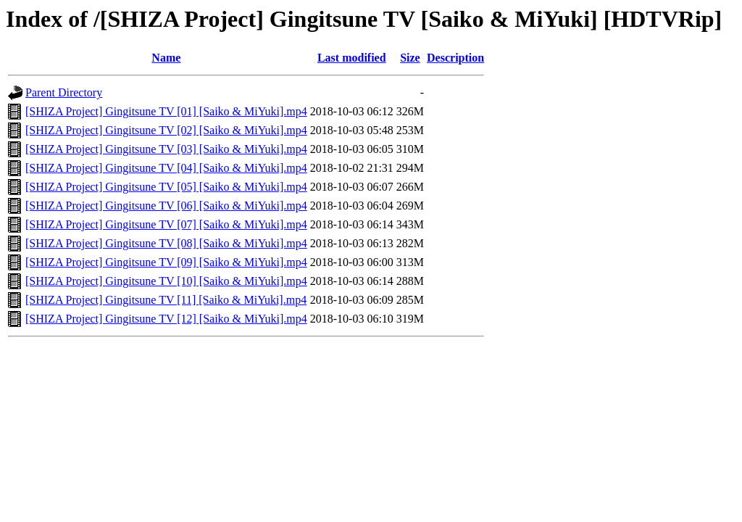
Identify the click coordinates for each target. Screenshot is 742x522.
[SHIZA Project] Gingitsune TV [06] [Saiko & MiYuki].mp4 (166, 205)
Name (165, 57)
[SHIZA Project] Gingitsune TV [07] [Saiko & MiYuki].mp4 (166, 224)
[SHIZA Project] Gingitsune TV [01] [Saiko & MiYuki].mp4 (166, 111)
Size (410, 57)
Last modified (351, 57)
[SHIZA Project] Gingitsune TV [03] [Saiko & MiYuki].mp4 (166, 149)
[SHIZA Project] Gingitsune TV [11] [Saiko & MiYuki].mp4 (166, 300)
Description (455, 57)
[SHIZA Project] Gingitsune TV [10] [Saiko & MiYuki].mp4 (166, 281)
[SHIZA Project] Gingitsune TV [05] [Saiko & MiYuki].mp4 (166, 187)
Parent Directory (63, 92)
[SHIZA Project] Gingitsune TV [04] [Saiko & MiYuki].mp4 (166, 168)
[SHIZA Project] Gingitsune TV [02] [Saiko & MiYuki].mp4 (166, 130)
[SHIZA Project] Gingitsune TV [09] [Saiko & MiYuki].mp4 (166, 262)
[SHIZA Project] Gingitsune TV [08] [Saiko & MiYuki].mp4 (166, 243)
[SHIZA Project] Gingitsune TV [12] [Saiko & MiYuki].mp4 (166, 318)
